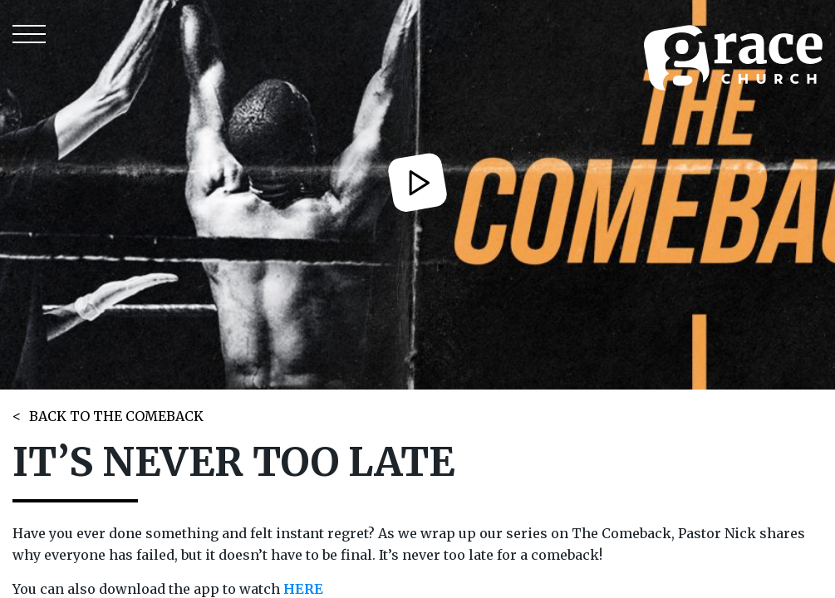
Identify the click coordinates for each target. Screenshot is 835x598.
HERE (303, 589)
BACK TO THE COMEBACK (116, 416)
